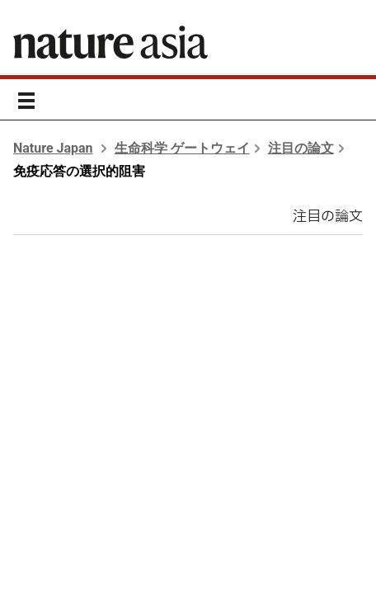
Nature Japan (53, 148)
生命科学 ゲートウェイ (182, 148)
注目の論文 (301, 148)
